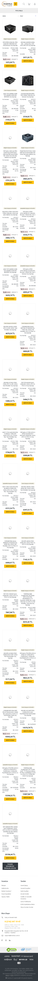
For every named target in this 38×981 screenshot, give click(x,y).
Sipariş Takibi (6, 896)
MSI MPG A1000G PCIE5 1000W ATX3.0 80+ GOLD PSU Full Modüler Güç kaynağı (10, 656)
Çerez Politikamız (26, 901)
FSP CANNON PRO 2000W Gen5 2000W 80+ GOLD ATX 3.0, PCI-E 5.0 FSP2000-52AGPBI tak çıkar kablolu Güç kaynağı (10, 830)
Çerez (7, 975)
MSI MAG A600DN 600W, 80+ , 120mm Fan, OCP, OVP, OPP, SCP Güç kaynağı (27, 44)
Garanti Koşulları (25, 888)
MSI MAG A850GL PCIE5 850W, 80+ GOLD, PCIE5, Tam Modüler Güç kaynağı (27, 488)
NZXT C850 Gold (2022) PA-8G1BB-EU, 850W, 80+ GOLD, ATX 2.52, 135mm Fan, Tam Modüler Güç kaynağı (10, 490)
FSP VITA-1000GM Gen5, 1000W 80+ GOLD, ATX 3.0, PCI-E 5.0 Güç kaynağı (10, 595)
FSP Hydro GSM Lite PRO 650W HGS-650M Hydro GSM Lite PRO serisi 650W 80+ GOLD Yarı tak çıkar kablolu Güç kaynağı (10, 154)
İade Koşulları (25, 891)
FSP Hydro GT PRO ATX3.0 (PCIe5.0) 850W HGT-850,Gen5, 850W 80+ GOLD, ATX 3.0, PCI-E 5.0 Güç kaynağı (28, 435)
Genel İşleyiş (24, 885)
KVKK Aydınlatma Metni (28, 904)
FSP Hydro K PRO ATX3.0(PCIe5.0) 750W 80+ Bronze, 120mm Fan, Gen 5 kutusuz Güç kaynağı (27, 214)
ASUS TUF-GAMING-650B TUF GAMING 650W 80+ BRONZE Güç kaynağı (10, 270)
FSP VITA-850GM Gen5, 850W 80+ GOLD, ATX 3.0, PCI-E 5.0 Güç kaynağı (27, 384)
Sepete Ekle (10, 66)
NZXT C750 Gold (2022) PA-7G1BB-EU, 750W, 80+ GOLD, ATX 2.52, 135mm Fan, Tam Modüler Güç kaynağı (10, 435)
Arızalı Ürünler (25, 894)
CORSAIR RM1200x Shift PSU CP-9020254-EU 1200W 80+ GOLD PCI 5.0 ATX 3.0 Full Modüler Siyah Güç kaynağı (10, 713)
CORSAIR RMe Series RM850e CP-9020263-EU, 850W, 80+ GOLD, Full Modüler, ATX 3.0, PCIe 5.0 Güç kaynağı (10, 544)
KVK (12, 975)
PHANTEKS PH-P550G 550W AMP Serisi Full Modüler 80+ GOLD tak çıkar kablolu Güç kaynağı (28, 153)
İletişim (4, 885)
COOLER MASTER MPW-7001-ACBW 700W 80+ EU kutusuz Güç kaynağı (27, 95)
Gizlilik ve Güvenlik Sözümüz (26, 897)
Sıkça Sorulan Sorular (27, 907)
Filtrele (19, 10)
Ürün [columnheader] (4, 16)
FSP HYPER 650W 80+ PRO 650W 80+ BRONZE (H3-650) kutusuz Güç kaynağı (10, 44)
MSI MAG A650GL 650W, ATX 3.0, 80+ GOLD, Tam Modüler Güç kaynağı (10, 328)
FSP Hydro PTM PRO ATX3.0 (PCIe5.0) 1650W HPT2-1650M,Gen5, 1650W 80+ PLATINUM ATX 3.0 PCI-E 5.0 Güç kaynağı (10, 771)
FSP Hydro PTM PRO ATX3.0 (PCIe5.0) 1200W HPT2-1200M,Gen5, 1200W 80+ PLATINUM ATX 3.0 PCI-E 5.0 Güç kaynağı (28, 656)
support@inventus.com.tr (12, 935)
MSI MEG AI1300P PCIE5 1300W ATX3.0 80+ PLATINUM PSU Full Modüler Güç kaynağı (28, 713)
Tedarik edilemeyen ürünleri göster (10, 866)
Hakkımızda (5, 888)
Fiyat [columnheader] (21, 16)
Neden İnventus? (6, 891)
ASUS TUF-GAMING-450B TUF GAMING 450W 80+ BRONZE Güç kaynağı (10, 95)
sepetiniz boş (29, 4)
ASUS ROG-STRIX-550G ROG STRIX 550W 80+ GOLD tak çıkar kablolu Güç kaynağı (10, 213)
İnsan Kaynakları (6, 894)
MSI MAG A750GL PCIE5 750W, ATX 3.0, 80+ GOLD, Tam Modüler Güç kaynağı (10, 384)
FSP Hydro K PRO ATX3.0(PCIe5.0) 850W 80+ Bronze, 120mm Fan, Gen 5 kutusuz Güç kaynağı (27, 271)
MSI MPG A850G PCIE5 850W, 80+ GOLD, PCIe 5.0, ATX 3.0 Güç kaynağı (27, 542)
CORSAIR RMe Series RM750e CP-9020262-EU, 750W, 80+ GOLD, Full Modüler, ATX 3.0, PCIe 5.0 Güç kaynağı (27, 329)
